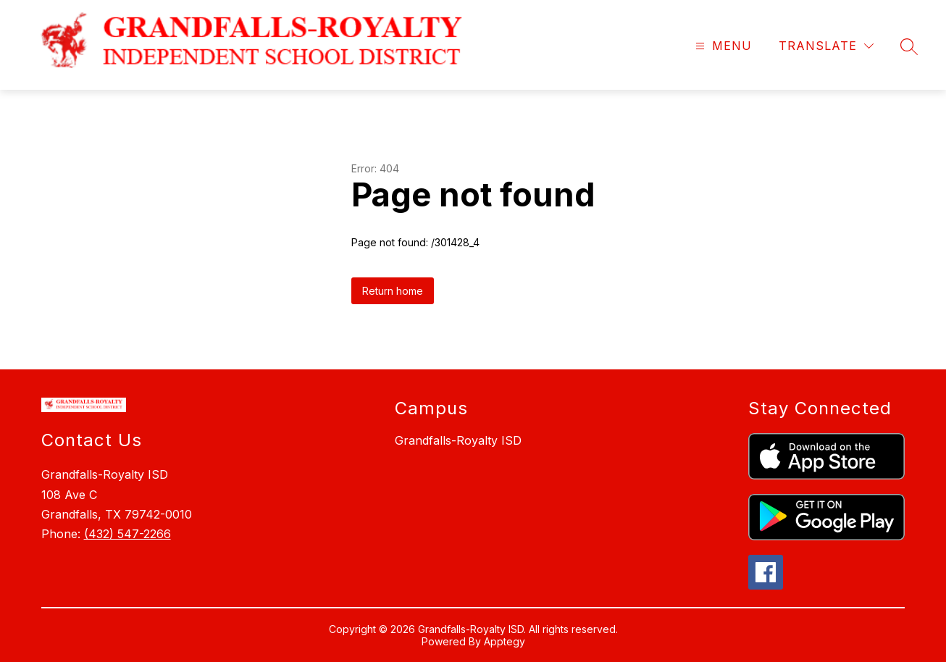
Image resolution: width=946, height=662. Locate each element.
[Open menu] (722, 46)
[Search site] (909, 46)
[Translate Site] (826, 46)
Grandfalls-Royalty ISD (458, 440)
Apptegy (504, 641)
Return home (392, 291)
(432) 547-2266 (127, 534)
